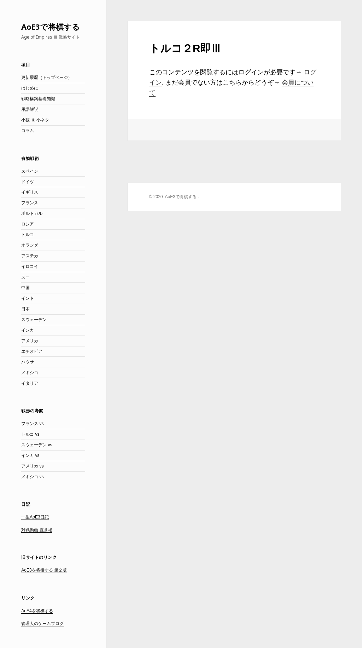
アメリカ (29, 340)
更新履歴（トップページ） (46, 77)
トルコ (27, 234)
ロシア (27, 224)
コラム (27, 130)
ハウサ (27, 362)
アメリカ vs (32, 466)
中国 (25, 287)
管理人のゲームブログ (42, 623)
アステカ (29, 255)
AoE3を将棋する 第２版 (44, 570)
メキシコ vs (32, 476)
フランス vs (32, 423)
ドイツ (27, 181)
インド (27, 298)
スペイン (29, 171)
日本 (25, 308)
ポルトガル (31, 213)
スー (25, 277)
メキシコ (29, 372)
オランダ (29, 245)
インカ (27, 330)
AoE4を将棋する (37, 610)
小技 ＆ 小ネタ (35, 119)
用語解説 (29, 109)
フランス (29, 202)
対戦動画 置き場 (36, 529)
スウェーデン (34, 319)
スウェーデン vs (36, 444)
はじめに (29, 88)
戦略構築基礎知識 (38, 98)
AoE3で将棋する (50, 26)
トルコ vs (30, 434)
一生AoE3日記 (34, 517)
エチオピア (31, 351)
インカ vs (30, 455)
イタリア (29, 383)
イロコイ (29, 266)
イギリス (29, 192)
